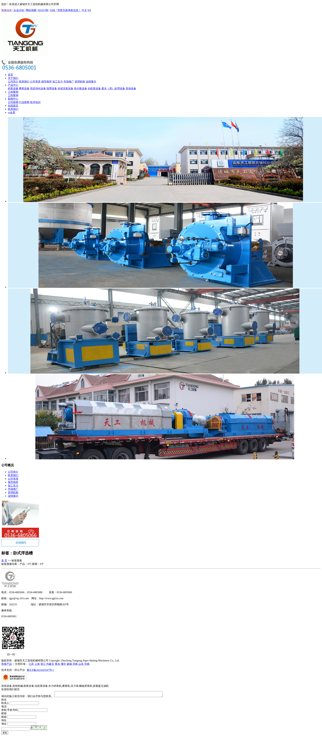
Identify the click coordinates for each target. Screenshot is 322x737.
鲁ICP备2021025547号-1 (40, 670)
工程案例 (13, 91)
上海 (37, 664)
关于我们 (13, 78)
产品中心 (13, 85)
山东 (81, 664)
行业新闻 (24, 102)
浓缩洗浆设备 (65, 88)
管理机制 (80, 81)
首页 (10, 74)
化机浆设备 (94, 88)
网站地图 (31, 10)
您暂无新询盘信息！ (69, 10)
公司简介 (13, 81)
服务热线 (6, 610)
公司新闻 (13, 102)
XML (53, 10)
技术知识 (35, 102)
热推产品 (6, 664)
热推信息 (6, 10)
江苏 (31, 664)
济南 (75, 664)
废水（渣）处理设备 (113, 88)
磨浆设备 (24, 88)
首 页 (4, 560)
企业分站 (19, 10)
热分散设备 (80, 88)
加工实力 (57, 81)
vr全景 (11, 112)
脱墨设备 (51, 88)
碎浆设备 (13, 88)
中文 (84, 10)
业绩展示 (91, 81)
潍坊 (63, 664)
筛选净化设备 (38, 88)
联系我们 (24, 81)
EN (89, 10)
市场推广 (68, 81)
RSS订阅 (43, 10)
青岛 (57, 664)
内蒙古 (50, 664)
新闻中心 (13, 98)
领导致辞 (46, 81)
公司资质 (35, 81)
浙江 (43, 664)
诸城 (69, 664)
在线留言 (13, 105)
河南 (86, 664)
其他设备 (131, 88)
